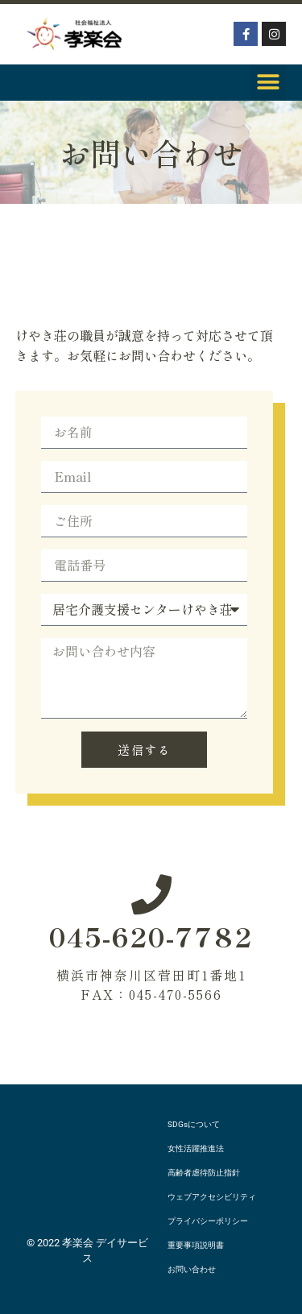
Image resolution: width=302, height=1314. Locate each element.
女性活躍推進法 (196, 1148)
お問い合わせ (192, 1269)
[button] (268, 82)
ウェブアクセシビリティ (212, 1197)
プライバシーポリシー (208, 1221)
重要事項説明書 (196, 1245)
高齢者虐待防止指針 (204, 1172)
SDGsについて (194, 1124)
